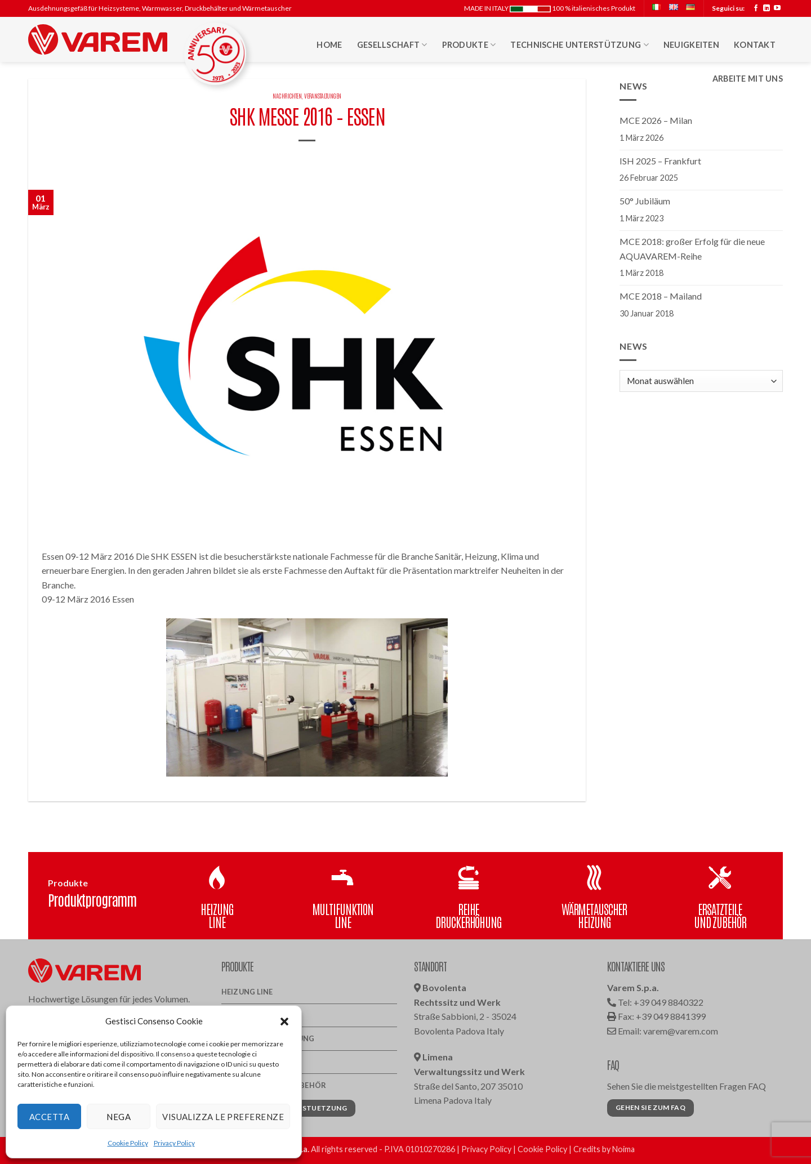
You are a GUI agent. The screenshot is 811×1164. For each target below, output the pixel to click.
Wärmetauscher (255, 1062)
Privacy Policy (174, 1143)
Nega (118, 1117)
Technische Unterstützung (579, 44)
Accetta (49, 1117)
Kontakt (755, 45)
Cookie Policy (128, 1143)
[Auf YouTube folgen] (777, 8)
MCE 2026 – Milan (656, 120)
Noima (623, 1149)
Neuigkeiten (691, 45)
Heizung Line (247, 991)
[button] (284, 1021)
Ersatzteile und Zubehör (274, 1085)
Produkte (469, 44)
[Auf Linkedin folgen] (766, 8)
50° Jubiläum (645, 200)
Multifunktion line (261, 1015)
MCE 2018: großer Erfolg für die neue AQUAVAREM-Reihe (692, 248)
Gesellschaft (392, 44)
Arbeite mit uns (747, 78)
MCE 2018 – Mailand (661, 296)
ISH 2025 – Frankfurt (660, 160)
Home (329, 45)
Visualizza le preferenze (223, 1117)
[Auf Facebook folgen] (755, 8)
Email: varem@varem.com (662, 1030)
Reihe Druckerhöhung (268, 1038)
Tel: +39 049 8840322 (655, 1002)
